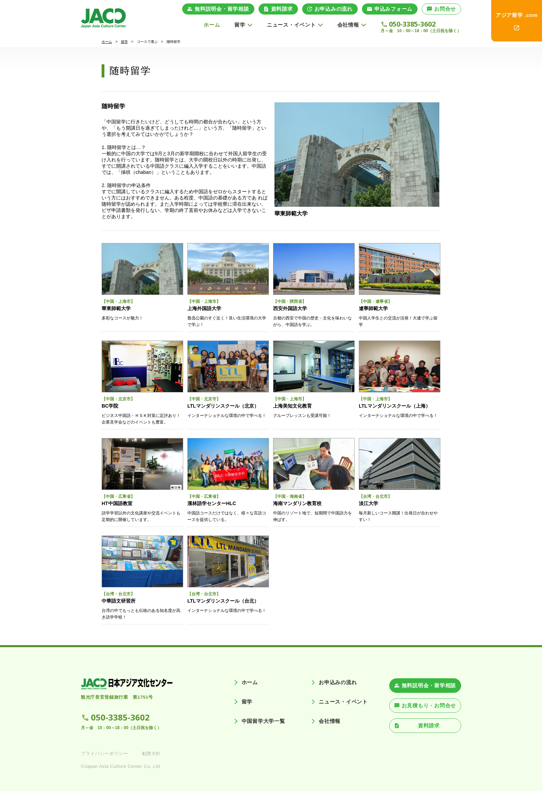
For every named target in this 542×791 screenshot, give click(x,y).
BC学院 (110, 406)
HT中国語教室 (117, 503)
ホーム (212, 25)
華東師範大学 (291, 213)
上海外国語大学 (204, 308)
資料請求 (282, 9)
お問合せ (445, 9)
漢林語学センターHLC (211, 503)
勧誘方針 (151, 753)
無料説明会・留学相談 (222, 9)
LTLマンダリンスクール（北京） (223, 406)
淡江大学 (368, 503)
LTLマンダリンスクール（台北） (223, 601)
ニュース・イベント (343, 702)
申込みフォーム (393, 9)
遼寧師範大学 (373, 308)
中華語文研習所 (119, 601)
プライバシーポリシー (104, 753)
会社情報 (329, 721)
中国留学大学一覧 (263, 721)
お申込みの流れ (334, 9)
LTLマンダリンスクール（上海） (394, 406)
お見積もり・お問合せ (429, 705)
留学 (124, 42)
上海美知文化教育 (292, 406)
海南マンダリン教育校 (297, 503)
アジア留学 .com (517, 15)
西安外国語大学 (290, 308)
